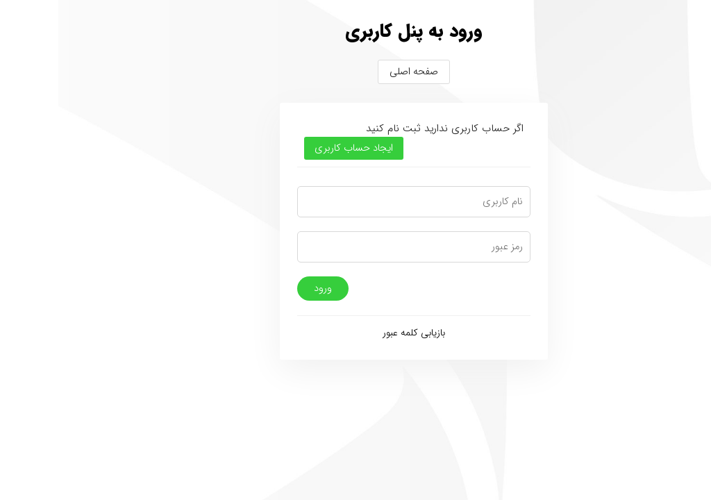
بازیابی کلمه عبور (355, 332)
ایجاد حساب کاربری (295, 148)
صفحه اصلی (355, 72)
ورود (265, 289)
